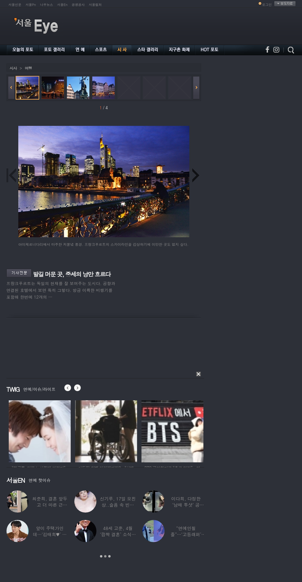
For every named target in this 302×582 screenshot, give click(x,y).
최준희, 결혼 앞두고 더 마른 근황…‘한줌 (49, 504)
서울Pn (31, 4)
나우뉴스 (46, 4)
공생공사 (78, 4)
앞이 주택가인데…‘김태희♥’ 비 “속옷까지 (49, 534)
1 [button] (101, 556)
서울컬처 (95, 4)
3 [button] (109, 556)
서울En (62, 4)
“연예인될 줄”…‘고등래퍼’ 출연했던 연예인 (186, 534)
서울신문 (15, 4)
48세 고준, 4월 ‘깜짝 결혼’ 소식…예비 (118, 534)
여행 (28, 68)
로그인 (267, 4)
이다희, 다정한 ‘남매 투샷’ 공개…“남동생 (185, 504)
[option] (62, 430)
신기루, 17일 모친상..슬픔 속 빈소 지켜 (118, 504)
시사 (13, 68)
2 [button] (105, 556)
